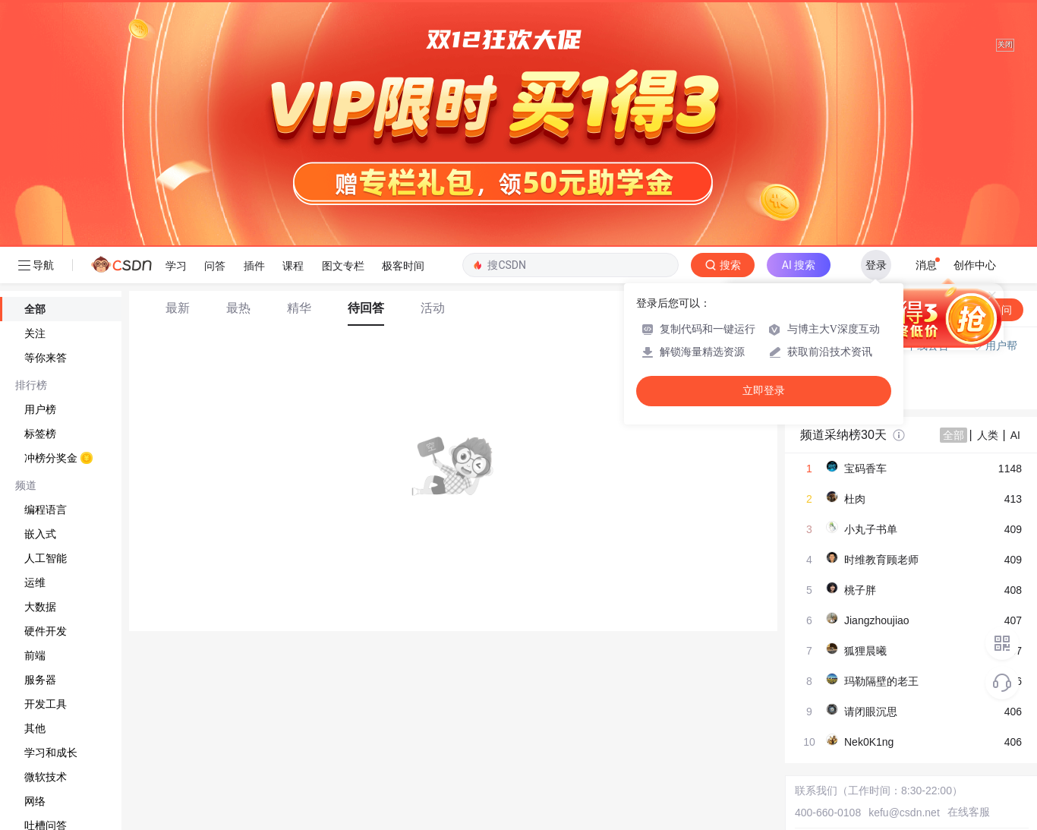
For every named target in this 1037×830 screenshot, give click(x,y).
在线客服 (968, 812)
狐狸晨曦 (865, 651)
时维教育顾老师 (881, 560)
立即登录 (763, 390)
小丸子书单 (870, 529)
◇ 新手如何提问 (839, 376)
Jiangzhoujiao (876, 620)
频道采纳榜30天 (843, 434)
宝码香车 (865, 468)
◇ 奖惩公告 (828, 391)
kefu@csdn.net (904, 812)
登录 (876, 265)
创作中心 (974, 265)
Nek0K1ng (869, 742)
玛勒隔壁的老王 (881, 681)
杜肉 (854, 499)
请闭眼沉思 (870, 711)
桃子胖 (860, 590)
